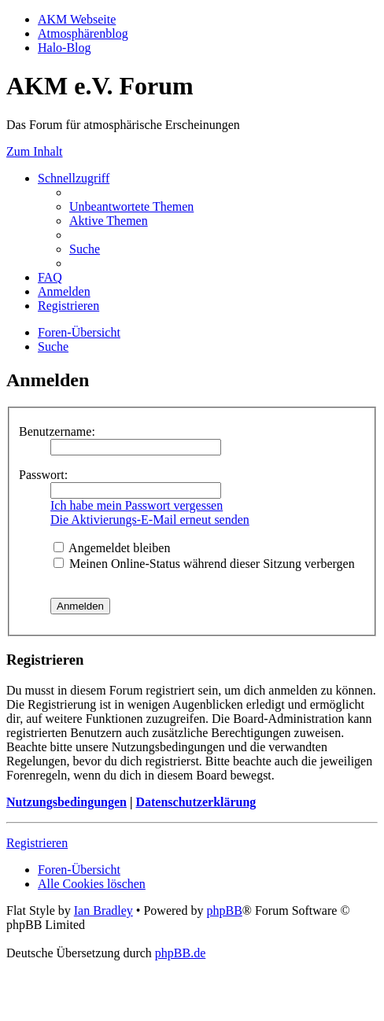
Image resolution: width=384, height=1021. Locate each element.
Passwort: (43, 474)
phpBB (224, 910)
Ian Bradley (103, 910)
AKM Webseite (77, 19)
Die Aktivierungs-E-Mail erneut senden (149, 519)
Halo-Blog (64, 47)
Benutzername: (57, 431)
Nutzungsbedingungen (66, 802)
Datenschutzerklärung (195, 802)
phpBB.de (180, 953)
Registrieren (37, 843)
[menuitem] (131, 206)
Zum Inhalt (34, 151)
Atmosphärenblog (83, 33)
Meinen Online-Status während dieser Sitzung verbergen (204, 563)
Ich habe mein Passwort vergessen (136, 505)
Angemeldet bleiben (112, 548)
